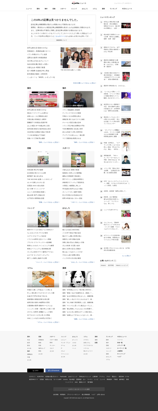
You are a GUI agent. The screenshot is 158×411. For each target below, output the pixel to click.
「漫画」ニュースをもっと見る (83, 319)
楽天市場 (110, 265)
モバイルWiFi (57, 379)
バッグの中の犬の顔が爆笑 (71, 258)
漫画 (103, 8)
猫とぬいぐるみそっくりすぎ (72, 252)
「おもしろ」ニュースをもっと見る (82, 262)
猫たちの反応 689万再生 (70, 230)
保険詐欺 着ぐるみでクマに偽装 (73, 119)
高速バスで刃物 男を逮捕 (36, 138)
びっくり (75, 340)
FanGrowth (63, 376)
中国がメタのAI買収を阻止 (71, 116)
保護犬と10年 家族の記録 (71, 239)
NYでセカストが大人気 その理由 (38, 315)
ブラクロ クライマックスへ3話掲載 (39, 242)
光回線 (42, 379)
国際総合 (30, 354)
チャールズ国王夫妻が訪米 (71, 122)
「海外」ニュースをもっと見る (83, 142)
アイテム (102, 376)
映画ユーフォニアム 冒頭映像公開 (39, 249)
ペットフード (69, 382)
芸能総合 (41, 340)
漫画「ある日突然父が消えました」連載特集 (77, 296)
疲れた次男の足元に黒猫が (71, 249)
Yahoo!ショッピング (122, 265)
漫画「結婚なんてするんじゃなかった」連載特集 (78, 315)
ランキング (113, 8)
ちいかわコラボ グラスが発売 (37, 233)
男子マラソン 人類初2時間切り (73, 179)
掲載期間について (61, 40)
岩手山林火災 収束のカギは (37, 48)
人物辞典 (119, 351)
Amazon (103, 265)
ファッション (65, 354)
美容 (127, 379)
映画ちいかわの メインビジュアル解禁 (40, 245)
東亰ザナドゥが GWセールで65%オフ (40, 230)
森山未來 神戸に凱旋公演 (36, 195)
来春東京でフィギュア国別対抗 (73, 182)
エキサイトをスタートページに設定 (79, 389)
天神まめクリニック (85, 376)
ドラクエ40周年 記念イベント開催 (39, 239)
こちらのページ (60, 36)
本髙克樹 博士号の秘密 (35, 170)
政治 (28, 345)
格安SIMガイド (33, 379)
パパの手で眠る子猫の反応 (71, 233)
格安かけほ (48, 379)
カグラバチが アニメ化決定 (36, 236)
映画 (39, 342)
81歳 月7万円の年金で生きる (37, 296)
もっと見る (126, 256)
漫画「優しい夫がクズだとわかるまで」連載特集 (78, 299)
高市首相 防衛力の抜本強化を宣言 (39, 129)
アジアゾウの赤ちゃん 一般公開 (73, 135)
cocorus (65, 379)
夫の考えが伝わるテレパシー (38, 61)
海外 (46, 8)
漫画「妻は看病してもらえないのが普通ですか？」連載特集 (78, 309)
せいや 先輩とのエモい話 (36, 182)
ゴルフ (52, 348)
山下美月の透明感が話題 (35, 198)
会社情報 (55, 394)
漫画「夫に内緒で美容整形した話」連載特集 (77, 302)
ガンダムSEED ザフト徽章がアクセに (40, 252)
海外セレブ (41, 348)
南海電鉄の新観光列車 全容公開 (38, 299)
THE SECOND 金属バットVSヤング (39, 179)
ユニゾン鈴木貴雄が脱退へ (36, 192)
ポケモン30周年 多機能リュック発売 (40, 312)
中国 (28, 357)
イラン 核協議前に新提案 (71, 110)
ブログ (108, 376)
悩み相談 (71, 379)
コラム (95, 8)
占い (84, 379)
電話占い (114, 376)
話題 (96, 342)
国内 (38, 8)
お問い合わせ (101, 394)
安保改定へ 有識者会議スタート (39, 51)
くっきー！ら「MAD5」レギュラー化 (41, 77)
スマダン (86, 340)
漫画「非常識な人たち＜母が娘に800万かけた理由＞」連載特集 (78, 290)
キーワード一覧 (121, 348)
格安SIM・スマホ (124, 376)
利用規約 (62, 394)
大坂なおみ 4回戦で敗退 (36, 67)
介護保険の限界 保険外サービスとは (39, 305)
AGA (76, 382)
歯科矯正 (121, 379)
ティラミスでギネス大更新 (71, 113)
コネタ (74, 342)
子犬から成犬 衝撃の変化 (71, 255)
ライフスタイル (88, 345)
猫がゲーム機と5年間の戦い (72, 236)
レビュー (63, 340)
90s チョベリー (88, 351)
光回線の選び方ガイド (51, 376)
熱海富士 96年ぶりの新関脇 (72, 173)
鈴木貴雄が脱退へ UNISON (37, 74)
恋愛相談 (78, 379)
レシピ (96, 379)
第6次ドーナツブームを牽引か (37, 113)
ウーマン (90, 379)
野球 (51, 342)
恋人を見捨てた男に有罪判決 (72, 132)
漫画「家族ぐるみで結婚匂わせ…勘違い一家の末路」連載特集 (78, 293)
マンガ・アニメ (65, 342)
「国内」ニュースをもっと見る (48, 142)
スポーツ (63, 8)
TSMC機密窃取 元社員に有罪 (72, 129)
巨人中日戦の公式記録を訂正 (72, 195)
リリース (120, 340)
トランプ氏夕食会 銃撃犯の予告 (73, 126)
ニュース (29, 8)
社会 (28, 340)
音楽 (39, 345)
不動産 (116, 379)
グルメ (63, 351)
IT (61, 348)
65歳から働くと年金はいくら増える (39, 290)
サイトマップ (121, 354)
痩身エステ (82, 382)
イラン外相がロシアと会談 (37, 54)
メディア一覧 (121, 345)
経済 (28, 342)
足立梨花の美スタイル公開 (36, 173)
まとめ (29, 348)
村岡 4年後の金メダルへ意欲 (72, 198)
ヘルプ (119, 356)
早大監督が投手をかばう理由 (72, 189)
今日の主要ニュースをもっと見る (84, 83)
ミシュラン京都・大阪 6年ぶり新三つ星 (41, 309)
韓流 (39, 351)
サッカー (52, 345)
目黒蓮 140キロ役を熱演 (35, 185)
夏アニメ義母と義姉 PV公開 (37, 258)
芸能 (53, 8)
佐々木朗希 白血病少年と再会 (38, 71)
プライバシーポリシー (73, 394)
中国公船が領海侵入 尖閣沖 (36, 119)
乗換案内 (109, 379)
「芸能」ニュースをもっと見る (48, 202)
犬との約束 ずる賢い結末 (71, 245)
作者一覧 (119, 342)
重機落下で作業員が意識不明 (37, 122)
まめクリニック (72, 376)
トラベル (86, 348)
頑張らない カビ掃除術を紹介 (37, 116)
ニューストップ (119, 3)
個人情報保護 (86, 394)
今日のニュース (127, 8)
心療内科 (95, 376)
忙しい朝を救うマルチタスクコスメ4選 (40, 293)
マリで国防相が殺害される (71, 138)
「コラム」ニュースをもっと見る (47, 322)
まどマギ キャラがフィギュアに (38, 255)
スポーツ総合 (54, 340)
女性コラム (87, 342)
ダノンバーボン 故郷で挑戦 (71, 192)
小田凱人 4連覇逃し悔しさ (71, 185)
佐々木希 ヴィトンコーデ (36, 189)
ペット (74, 348)
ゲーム (63, 345)
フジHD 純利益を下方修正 (36, 135)
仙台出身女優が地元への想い (38, 64)
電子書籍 (90, 382)
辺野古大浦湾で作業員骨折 (37, 58)
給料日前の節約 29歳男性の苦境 (38, 302)
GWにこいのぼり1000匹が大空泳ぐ (39, 318)
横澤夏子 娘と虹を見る (35, 176)
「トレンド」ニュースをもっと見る (47, 262)
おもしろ (85, 8)
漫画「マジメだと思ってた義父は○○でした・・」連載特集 (78, 305)
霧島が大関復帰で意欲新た (71, 176)
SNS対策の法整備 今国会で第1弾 (38, 132)
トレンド (74, 8)
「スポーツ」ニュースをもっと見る (82, 202)
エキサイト (128, 3)
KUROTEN (40, 376)
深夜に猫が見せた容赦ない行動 (73, 242)
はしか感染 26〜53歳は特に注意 (38, 126)
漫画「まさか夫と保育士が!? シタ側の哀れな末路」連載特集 (78, 312)
